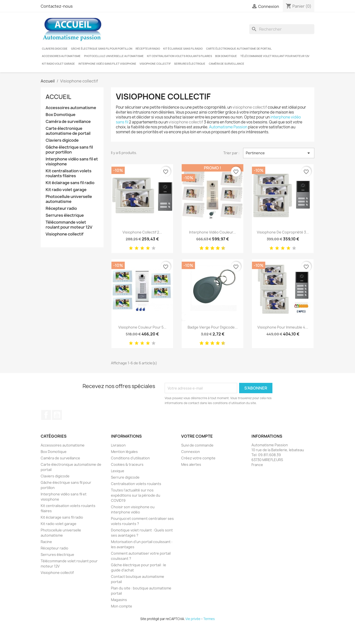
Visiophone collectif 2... (142, 232)
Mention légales (124, 451)
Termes (209, 619)
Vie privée (192, 619)
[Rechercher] (281, 29)
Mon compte (121, 606)
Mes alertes (191, 464)
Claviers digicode (55, 48)
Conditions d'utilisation (130, 458)
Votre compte (197, 436)
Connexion (190, 451)
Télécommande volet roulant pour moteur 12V (274, 56)
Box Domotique (226, 56)
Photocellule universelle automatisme (114, 56)
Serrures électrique (189, 63)
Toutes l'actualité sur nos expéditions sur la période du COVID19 (135, 495)
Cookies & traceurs (127, 464)
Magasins (119, 599)
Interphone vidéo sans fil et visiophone (107, 63)
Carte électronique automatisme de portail (239, 48)
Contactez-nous (57, 6)
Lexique (117, 471)
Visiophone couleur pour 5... (142, 327)
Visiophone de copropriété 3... (283, 232)
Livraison (118, 445)
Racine (46, 541)
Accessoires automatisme (61, 56)
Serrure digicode (125, 477)
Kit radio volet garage (58, 63)
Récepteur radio (148, 48)
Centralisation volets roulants (136, 483)
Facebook (46, 415)
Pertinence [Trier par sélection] (279, 153)
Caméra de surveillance (226, 63)
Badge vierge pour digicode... (213, 327)
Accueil (58, 97)
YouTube (57, 415)
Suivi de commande (197, 445)
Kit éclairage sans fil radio (183, 48)
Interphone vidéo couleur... (212, 232)
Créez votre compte (198, 458)
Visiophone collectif (155, 63)
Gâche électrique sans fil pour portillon (101, 48)
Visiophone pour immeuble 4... (282, 327)
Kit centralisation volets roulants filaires (179, 56)
